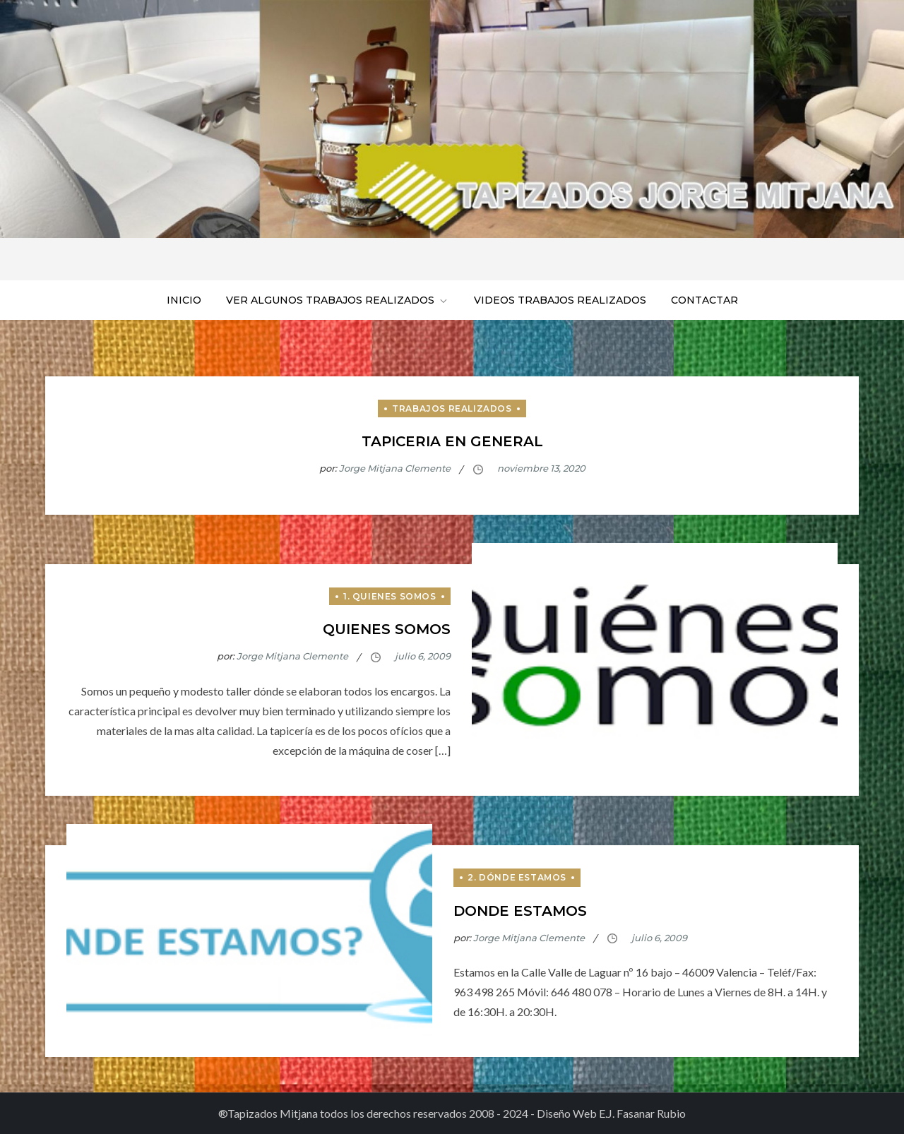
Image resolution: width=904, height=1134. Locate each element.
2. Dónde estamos (517, 877)
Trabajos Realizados (451, 408)
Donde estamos (520, 910)
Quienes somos (387, 629)
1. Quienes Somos (389, 596)
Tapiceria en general (452, 441)
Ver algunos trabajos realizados (337, 300)
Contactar (704, 300)
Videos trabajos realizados (560, 300)
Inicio (184, 300)
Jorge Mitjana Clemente (395, 468)
